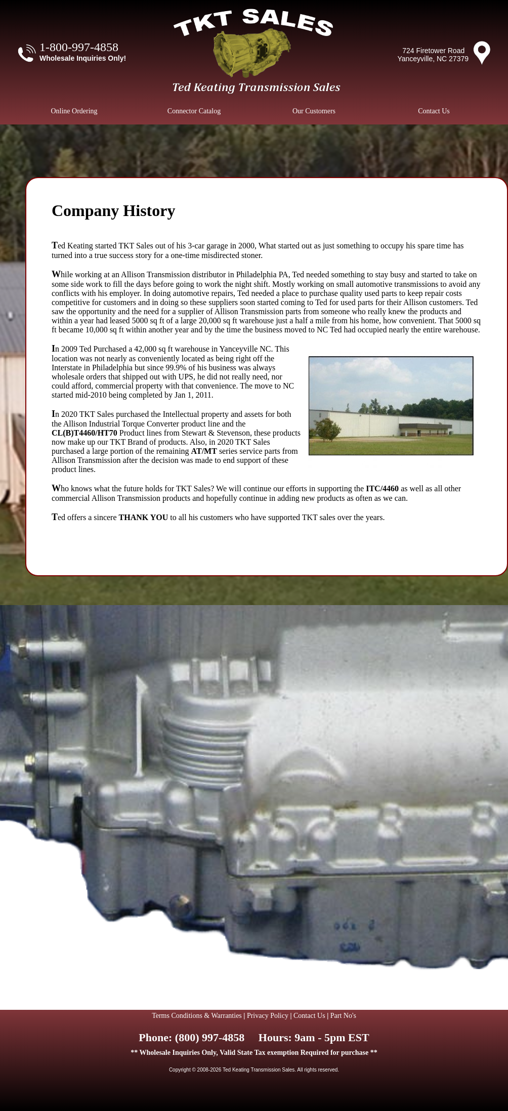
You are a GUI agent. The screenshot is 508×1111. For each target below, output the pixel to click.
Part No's (343, 1015)
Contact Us (434, 111)
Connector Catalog (194, 111)
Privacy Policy (267, 1015)
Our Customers (313, 111)
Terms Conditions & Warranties (197, 1015)
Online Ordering (74, 111)
